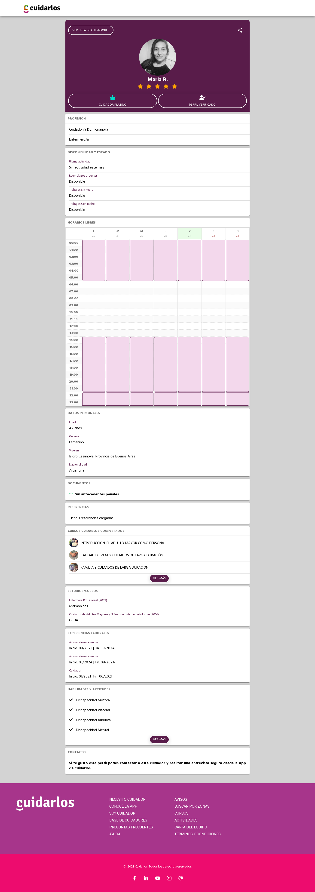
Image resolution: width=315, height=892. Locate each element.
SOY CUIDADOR (122, 813)
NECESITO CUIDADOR (127, 799)
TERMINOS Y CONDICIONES (197, 834)
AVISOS (180, 799)
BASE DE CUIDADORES (128, 820)
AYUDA (114, 834)
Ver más (159, 578)
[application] (94, 260)
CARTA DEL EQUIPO (190, 827)
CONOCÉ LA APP (123, 806)
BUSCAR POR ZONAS (192, 806)
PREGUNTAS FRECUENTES (131, 827)
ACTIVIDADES (186, 820)
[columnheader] (94, 233)
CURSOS (181, 813)
